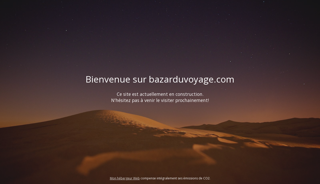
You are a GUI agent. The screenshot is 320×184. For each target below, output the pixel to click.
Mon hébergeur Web (125, 178)
